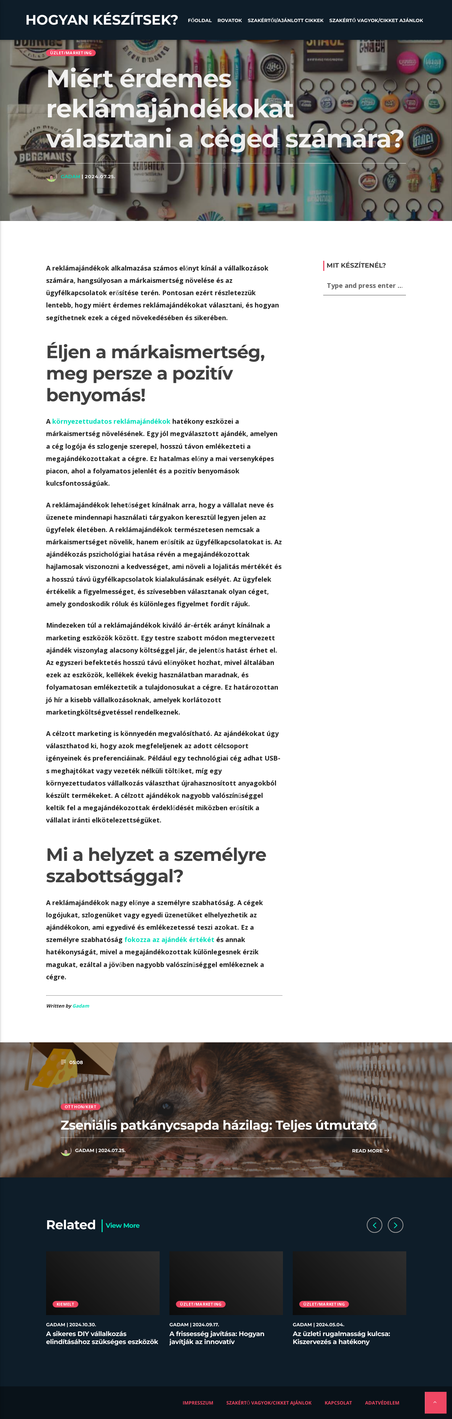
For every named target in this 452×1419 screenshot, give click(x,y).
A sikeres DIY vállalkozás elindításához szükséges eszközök (102, 1338)
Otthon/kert (80, 1106)
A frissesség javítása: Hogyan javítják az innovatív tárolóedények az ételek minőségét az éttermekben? (216, 1345)
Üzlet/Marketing (71, 52)
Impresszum (198, 1402)
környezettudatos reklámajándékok (111, 421)
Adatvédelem (382, 1402)
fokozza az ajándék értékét (169, 939)
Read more (371, 1151)
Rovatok (230, 21)
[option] (103, 1302)
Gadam (70, 176)
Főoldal (200, 21)
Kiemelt (66, 1304)
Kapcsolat (338, 1402)
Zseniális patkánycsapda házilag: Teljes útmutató (219, 1125)
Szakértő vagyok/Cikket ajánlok (376, 21)
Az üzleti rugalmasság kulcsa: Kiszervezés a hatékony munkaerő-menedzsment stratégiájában (341, 1345)
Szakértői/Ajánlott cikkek (286, 21)
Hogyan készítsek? (101, 20)
